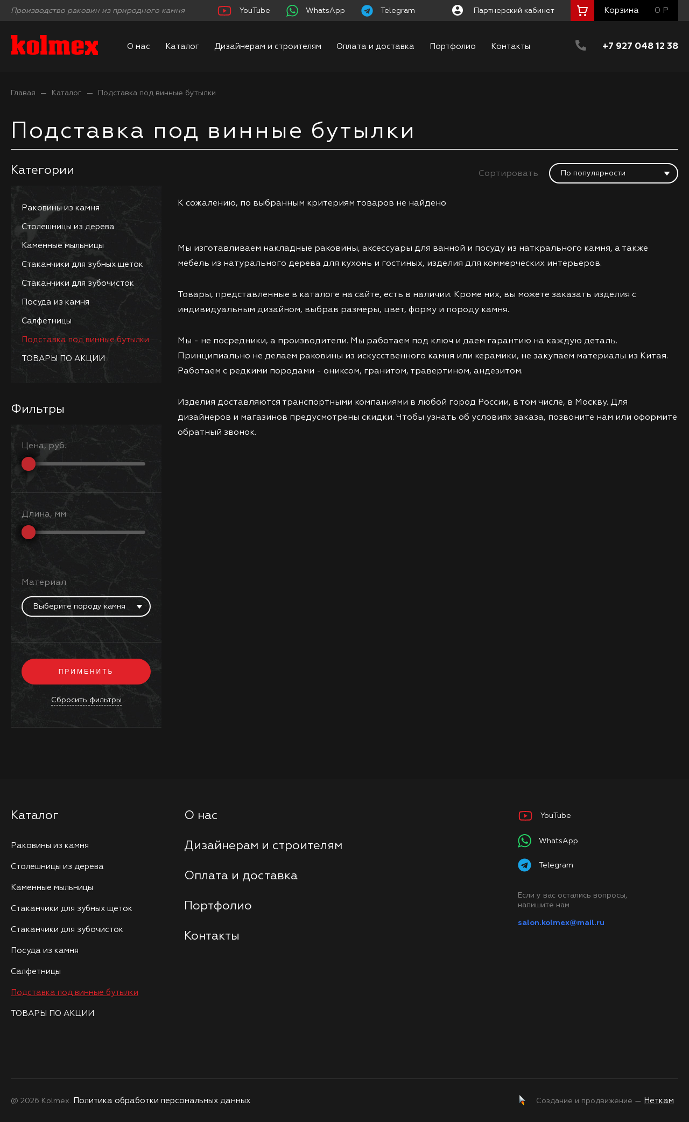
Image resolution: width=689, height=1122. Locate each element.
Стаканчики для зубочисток (78, 283)
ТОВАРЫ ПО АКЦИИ (63, 359)
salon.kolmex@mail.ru (561, 923)
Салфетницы (47, 321)
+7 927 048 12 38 (640, 46)
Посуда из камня (55, 302)
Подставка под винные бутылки (157, 93)
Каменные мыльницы (63, 246)
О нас (138, 47)
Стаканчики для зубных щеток (82, 264)
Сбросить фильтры (86, 700)
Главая (23, 93)
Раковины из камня (61, 208)
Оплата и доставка (375, 47)
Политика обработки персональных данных (161, 1101)
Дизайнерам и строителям (267, 47)
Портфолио (453, 47)
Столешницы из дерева (68, 227)
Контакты (510, 47)
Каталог (182, 47)
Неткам (659, 1101)
